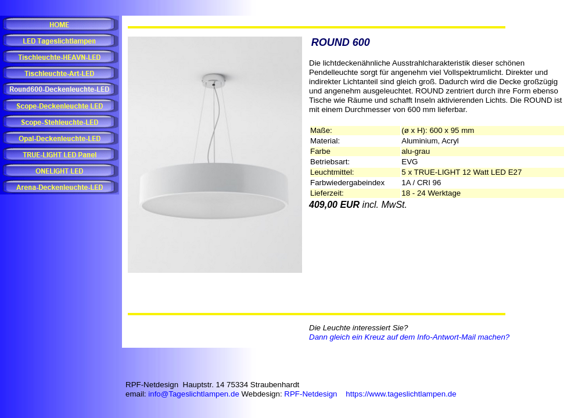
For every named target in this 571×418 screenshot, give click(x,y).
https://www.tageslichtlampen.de (401, 394)
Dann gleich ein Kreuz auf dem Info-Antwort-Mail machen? (409, 337)
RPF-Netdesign (310, 394)
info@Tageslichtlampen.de (193, 394)
